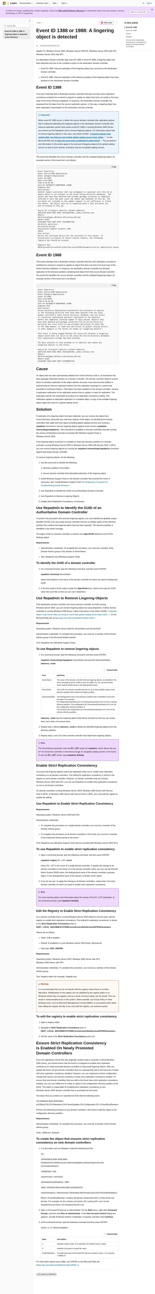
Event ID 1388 (131, 27)
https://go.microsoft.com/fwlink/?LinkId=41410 (78, 141)
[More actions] (117, 23)
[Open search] (143, 3)
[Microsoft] (4, 3)
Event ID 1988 (131, 30)
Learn (39, 23)
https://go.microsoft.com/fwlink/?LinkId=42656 (56, 1265)
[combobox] (16, 26)
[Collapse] (29, 21)
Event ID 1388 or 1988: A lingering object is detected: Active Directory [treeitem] (16, 34)
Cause (128, 34)
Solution (129, 37)
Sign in (149, 3)
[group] (77, 209)
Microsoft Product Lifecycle (71, 11)
